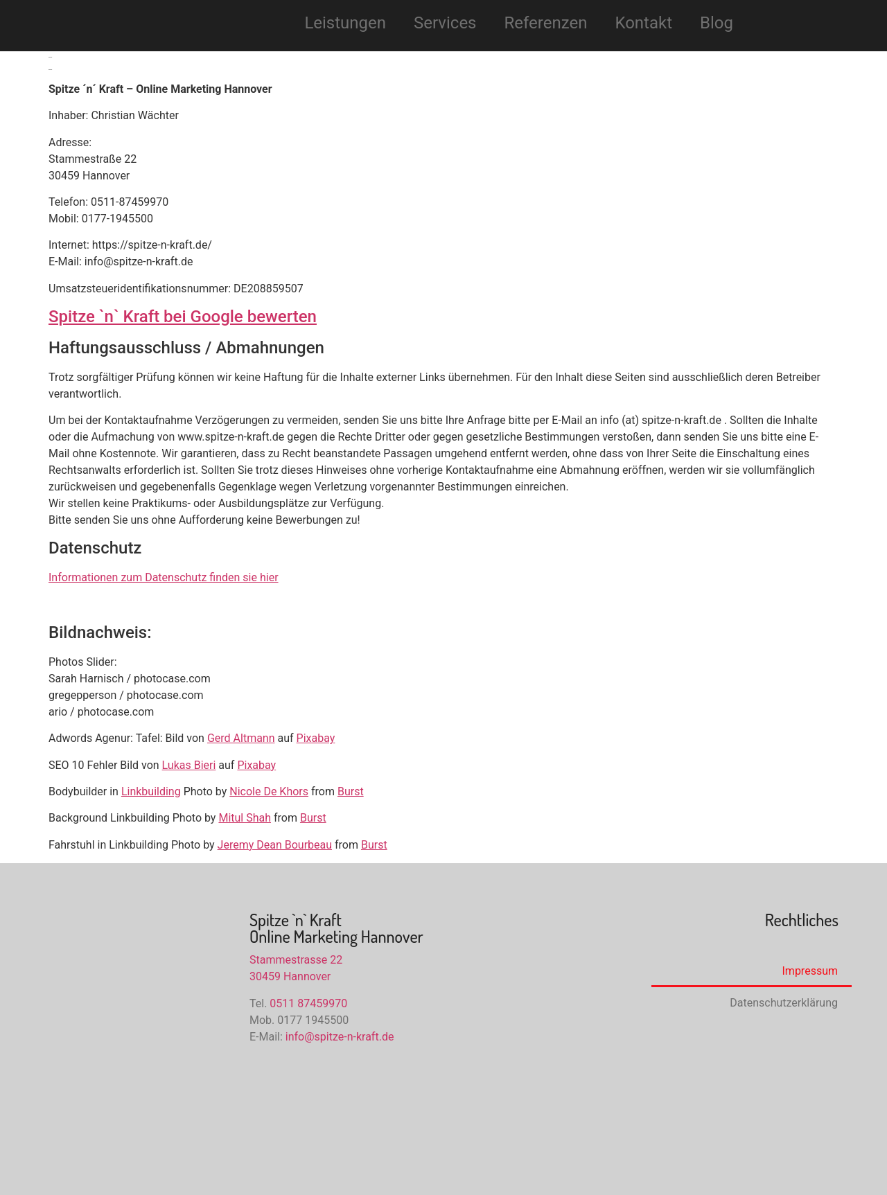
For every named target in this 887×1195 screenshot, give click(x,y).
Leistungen (345, 23)
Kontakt (643, 23)
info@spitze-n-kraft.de (340, 1036)
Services (445, 23)
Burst (350, 791)
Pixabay (316, 738)
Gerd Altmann (241, 738)
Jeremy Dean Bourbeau (275, 844)
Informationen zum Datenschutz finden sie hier (164, 577)
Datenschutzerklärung (784, 1002)
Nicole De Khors (268, 791)
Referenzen (546, 23)
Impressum (810, 970)
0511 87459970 (308, 1003)
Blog (716, 23)
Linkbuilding (151, 791)
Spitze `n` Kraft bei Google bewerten (183, 316)
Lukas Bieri (189, 765)
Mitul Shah (244, 817)
